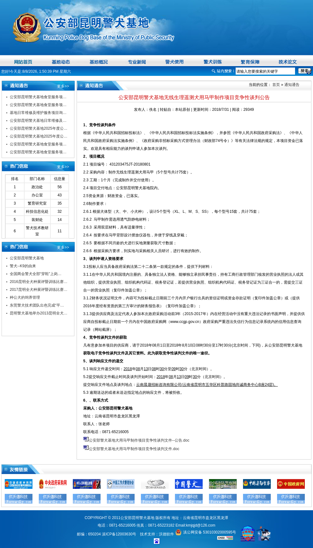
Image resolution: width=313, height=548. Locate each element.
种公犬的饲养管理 (25, 297)
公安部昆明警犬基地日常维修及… (38, 120)
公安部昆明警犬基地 (27, 258)
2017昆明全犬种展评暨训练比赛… (38, 289)
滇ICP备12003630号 (119, 534)
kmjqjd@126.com (200, 525)
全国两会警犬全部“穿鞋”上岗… (35, 274)
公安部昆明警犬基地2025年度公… (38, 128)
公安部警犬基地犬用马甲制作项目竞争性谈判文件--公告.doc (139, 440)
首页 (275, 84)
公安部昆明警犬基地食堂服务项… (38, 97)
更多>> (63, 86)
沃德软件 (166, 534)
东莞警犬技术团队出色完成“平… (37, 305)
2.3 (86, 180)
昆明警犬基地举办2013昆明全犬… (38, 313)
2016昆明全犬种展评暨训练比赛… (38, 282)
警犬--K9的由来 (23, 266)
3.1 (86, 266)
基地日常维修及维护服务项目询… (38, 112)
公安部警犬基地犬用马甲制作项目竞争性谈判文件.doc (134, 449)
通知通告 (291, 84)
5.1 (86, 369)
